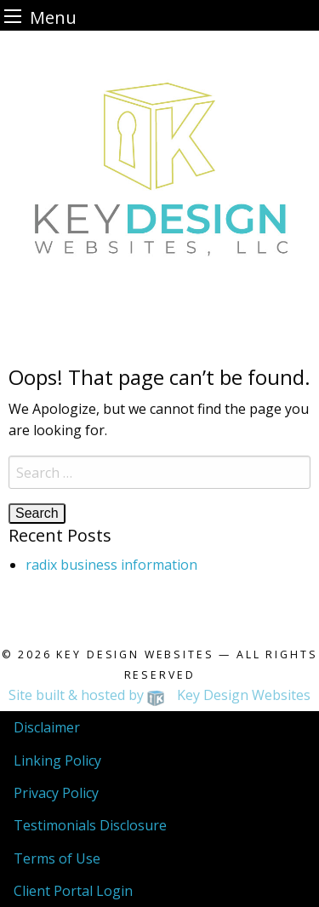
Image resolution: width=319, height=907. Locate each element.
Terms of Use (57, 858)
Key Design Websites (135, 654)
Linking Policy (57, 760)
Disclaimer (47, 727)
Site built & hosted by (159, 695)
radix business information (111, 564)
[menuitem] (159, 727)
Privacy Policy (56, 793)
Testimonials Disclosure (90, 825)
